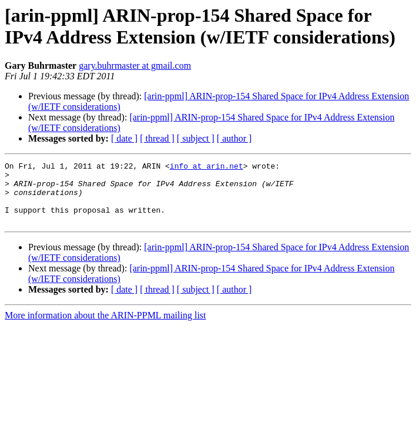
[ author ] (234, 138)
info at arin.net (206, 167)
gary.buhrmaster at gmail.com (135, 65)
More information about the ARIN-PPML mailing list (105, 328)
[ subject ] (195, 138)
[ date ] (124, 138)
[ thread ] (157, 138)
